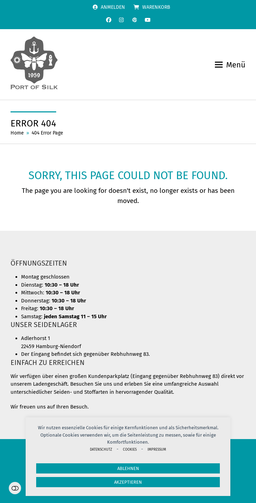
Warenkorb (156, 7)
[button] (230, 65)
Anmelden (113, 7)
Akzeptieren (128, 482)
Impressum (156, 449)
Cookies (130, 449)
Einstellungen (15, 488)
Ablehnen (128, 468)
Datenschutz (101, 449)
